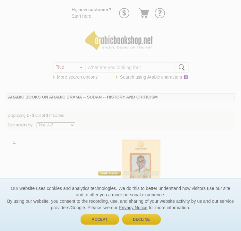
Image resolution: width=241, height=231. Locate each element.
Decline (141, 219)
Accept (100, 219)
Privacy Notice (133, 207)
